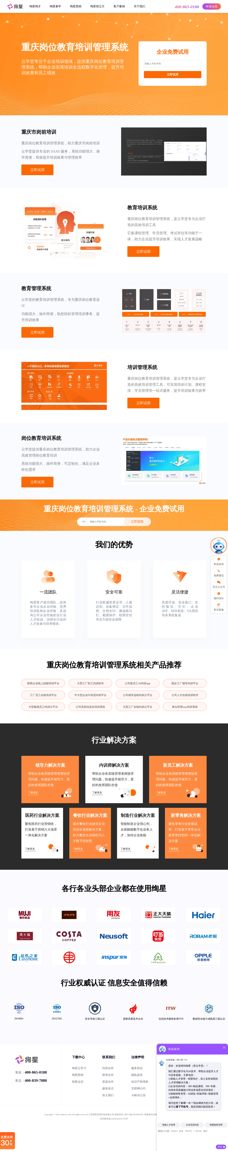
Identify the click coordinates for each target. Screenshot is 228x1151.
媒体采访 (108, 1088)
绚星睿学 (55, 6)
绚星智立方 (97, 6)
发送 (220, 1146)
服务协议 (137, 1068)
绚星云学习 (79, 1068)
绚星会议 (77, 1081)
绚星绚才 (35, 6)
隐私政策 (137, 1074)
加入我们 (108, 1095)
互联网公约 (138, 1088)
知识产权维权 (139, 1081)
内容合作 (108, 1068)
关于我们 (139, 6)
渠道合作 (108, 1081)
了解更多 (33, 792)
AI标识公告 (138, 1095)
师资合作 (108, 1074)
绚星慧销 (75, 6)
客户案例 (119, 6)
